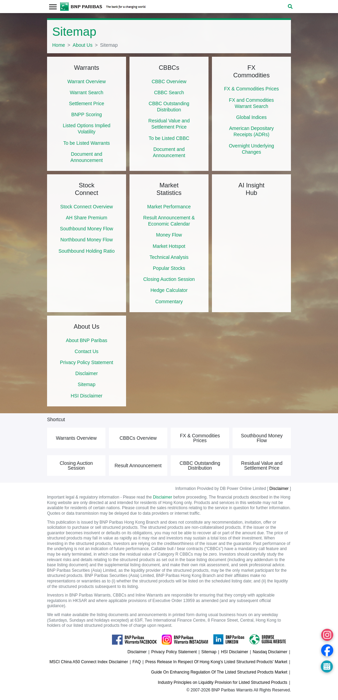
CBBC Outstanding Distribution (169, 106)
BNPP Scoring (86, 114)
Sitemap (86, 384)
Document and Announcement (86, 157)
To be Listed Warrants (86, 143)
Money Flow (169, 235)
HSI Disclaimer (87, 395)
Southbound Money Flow (86, 228)
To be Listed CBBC (169, 138)
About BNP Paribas (86, 340)
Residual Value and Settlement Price (169, 124)
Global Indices (251, 117)
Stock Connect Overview (86, 206)
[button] (290, 6)
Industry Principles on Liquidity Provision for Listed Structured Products (223, 682)
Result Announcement (138, 465)
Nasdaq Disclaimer (270, 651)
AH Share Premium (87, 217)
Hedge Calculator (169, 290)
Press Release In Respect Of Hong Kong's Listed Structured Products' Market (216, 661)
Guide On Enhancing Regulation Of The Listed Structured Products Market (219, 672)
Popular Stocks (169, 268)
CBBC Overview (168, 81)
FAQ (137, 661)
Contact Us (86, 351)
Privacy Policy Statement (86, 362)
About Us (83, 45)
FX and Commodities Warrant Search (251, 103)
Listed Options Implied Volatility (87, 128)
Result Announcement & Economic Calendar (169, 221)
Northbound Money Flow (86, 239)
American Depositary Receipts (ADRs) (251, 131)
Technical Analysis (169, 257)
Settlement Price (86, 103)
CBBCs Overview (138, 438)
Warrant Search (86, 92)
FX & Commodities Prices (251, 88)
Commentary (169, 301)
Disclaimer (86, 373)
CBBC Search (169, 92)
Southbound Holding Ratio (86, 251)
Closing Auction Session (169, 279)
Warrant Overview (86, 81)
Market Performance (169, 206)
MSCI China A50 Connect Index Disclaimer (88, 661)
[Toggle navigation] (52, 6)
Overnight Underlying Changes (251, 149)
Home (58, 45)
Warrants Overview (76, 438)
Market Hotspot (169, 246)
